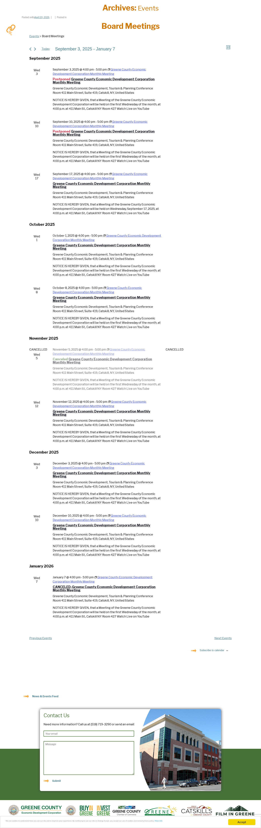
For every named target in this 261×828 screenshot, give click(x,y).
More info (30, 824)
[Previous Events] (30, 49)
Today (46, 49)
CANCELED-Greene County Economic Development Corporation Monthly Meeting (104, 588)
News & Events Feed (45, 696)
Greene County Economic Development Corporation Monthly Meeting (104, 81)
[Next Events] (35, 49)
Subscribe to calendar (212, 650)
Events (34, 36)
